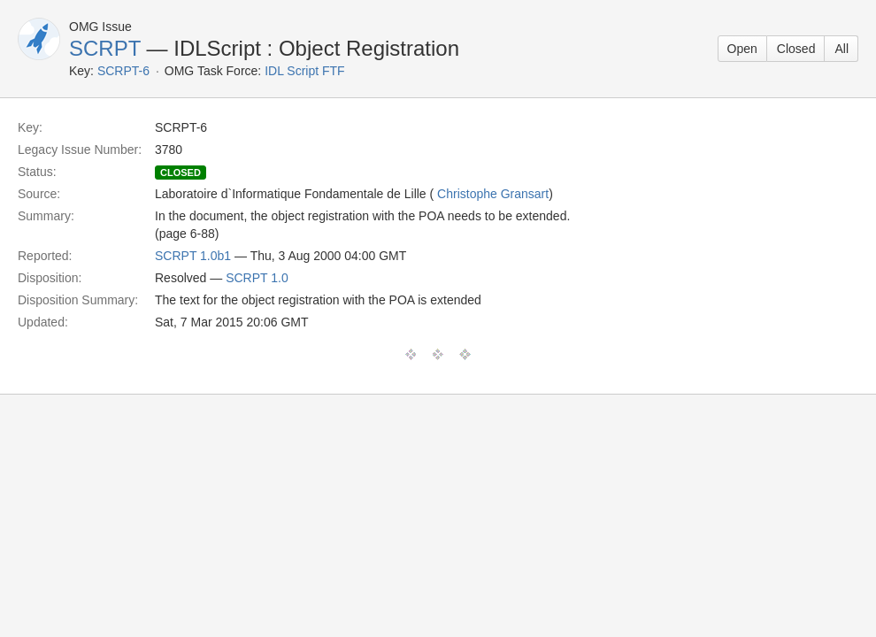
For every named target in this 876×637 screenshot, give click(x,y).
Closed (796, 49)
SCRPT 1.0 (257, 278)
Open (742, 49)
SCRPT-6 (123, 71)
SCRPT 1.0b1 (193, 256)
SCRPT (105, 48)
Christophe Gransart (493, 194)
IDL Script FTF (305, 71)
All (841, 49)
